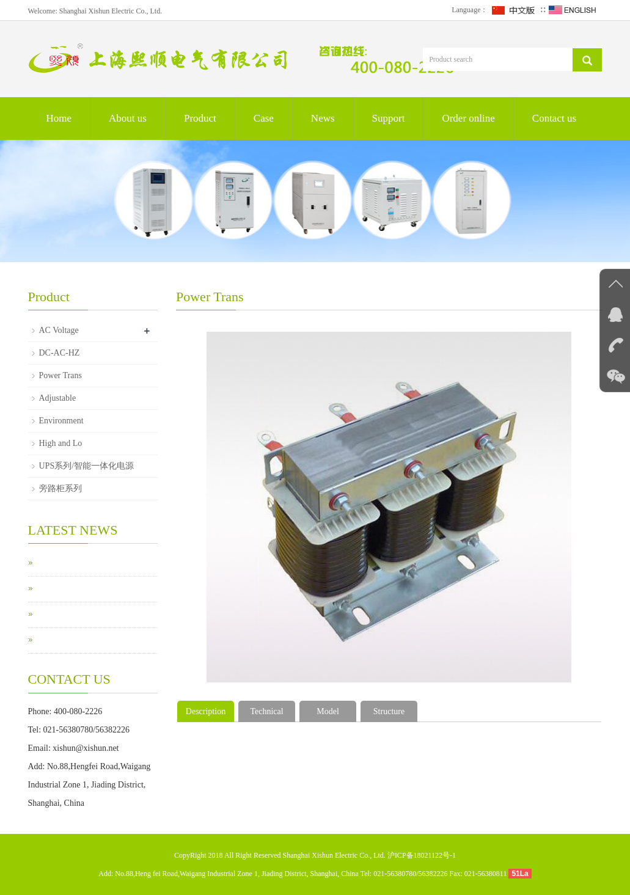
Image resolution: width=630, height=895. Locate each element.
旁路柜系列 (60, 488)
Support (388, 118)
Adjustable (57, 398)
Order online (468, 118)
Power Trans (60, 375)
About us (128, 118)
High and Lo (60, 443)
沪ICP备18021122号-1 (421, 855)
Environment (61, 420)
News (323, 118)
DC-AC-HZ (59, 352)
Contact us (554, 118)
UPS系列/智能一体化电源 (86, 465)
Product (200, 118)
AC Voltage (59, 330)
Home (59, 118)
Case (264, 118)
